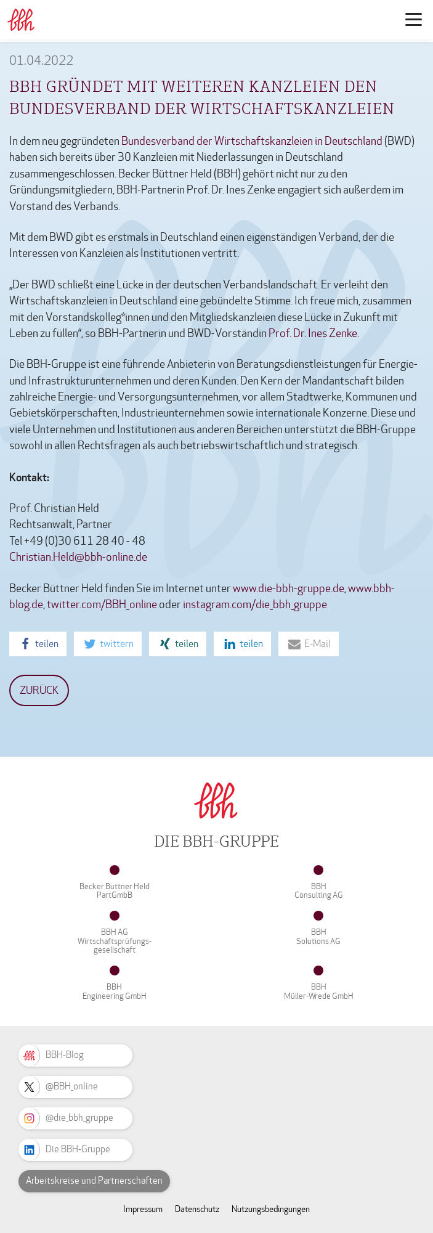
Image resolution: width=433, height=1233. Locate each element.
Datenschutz (197, 1209)
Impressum (143, 1209)
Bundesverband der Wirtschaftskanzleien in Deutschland (251, 141)
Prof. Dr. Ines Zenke (313, 333)
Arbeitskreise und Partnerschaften (94, 1180)
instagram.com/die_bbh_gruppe (255, 604)
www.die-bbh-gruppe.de (288, 588)
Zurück (39, 690)
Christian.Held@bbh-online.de (78, 557)
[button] (38, 644)
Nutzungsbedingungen (271, 1209)
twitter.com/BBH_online (102, 604)
